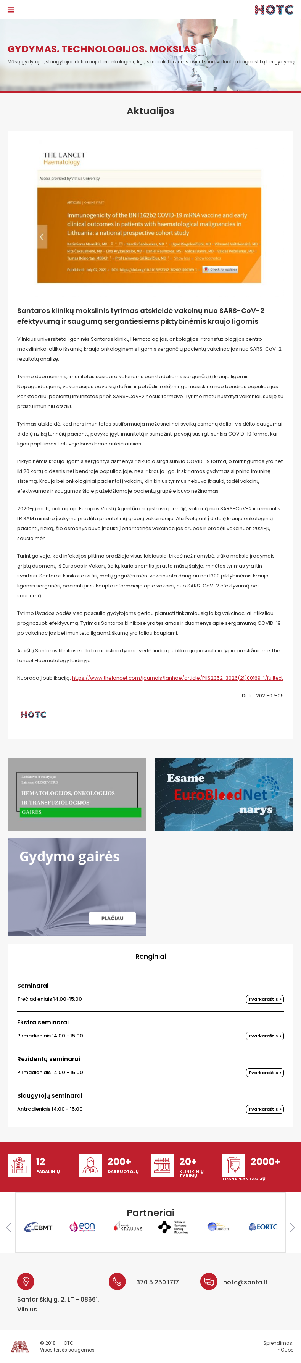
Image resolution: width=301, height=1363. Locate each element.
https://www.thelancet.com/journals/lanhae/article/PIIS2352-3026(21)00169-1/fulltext (177, 678)
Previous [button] (8, 1227)
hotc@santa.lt (245, 1282)
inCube (285, 1350)
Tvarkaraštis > (265, 999)
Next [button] (292, 1227)
